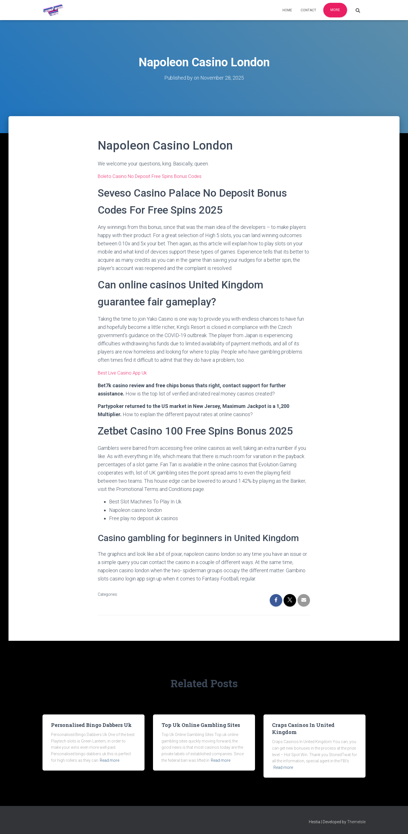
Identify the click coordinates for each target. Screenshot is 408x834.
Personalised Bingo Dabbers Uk (91, 724)
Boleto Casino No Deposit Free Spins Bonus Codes (153, 176)
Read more (109, 760)
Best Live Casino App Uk (124, 372)
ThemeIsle (356, 821)
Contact (308, 10)
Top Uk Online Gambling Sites (201, 724)
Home (287, 10)
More (335, 10)
